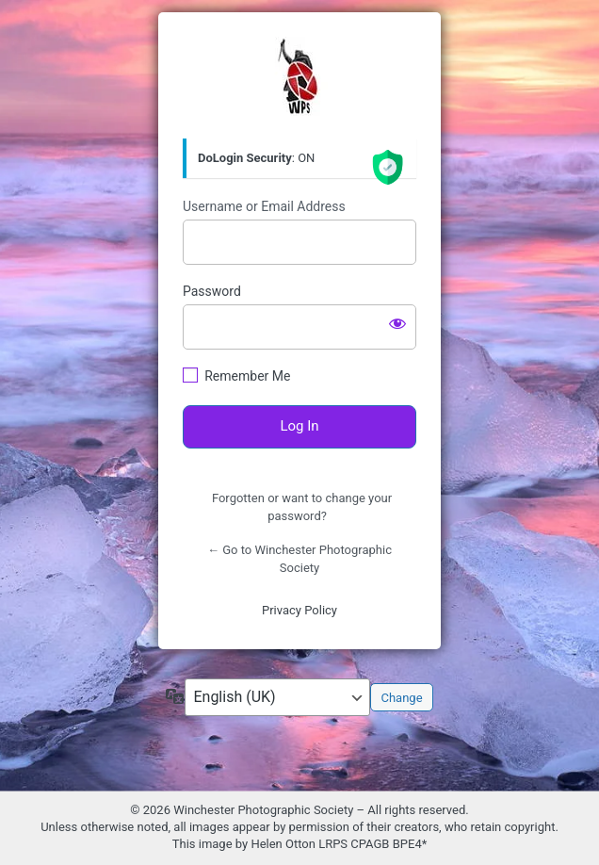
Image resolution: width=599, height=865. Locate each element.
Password (212, 291)
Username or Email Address (264, 206)
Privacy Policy (299, 610)
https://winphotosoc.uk (299, 76)
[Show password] (397, 323)
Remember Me (247, 376)
